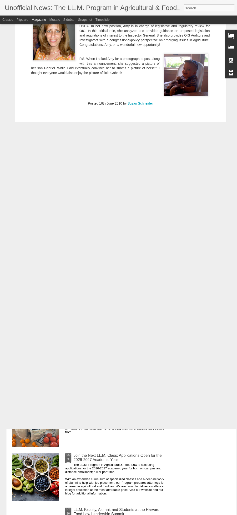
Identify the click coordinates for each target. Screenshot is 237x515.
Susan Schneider (140, 58)
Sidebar (69, 19)
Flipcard (22, 19)
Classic (7, 19)
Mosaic (54, 19)
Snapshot (85, 19)
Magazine (39, 19)
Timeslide (103, 19)
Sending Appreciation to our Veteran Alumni (110, 347)
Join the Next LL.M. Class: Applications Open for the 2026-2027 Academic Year (118, 457)
